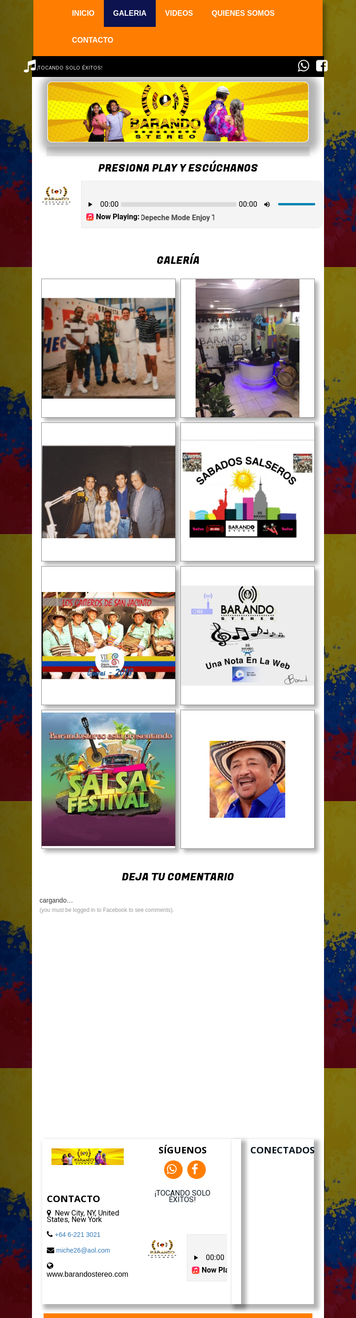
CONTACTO (92, 40)
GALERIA (129, 13)
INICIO (83, 13)
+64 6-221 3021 (77, 1234)
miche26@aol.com (83, 1250)
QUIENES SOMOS (243, 13)
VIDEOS (179, 13)
